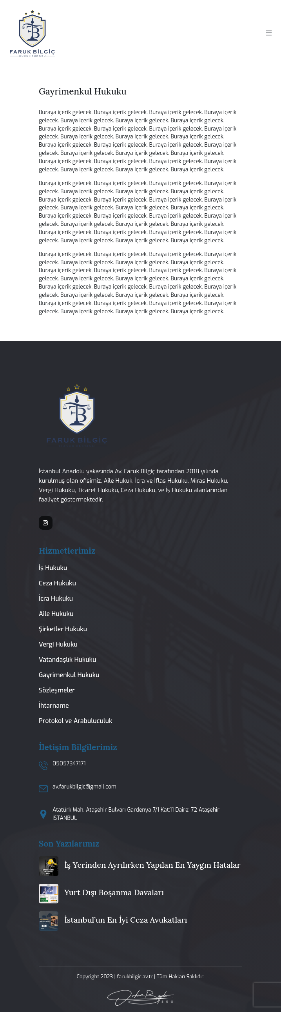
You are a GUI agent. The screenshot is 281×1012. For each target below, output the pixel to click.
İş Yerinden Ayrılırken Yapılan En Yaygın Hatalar (152, 865)
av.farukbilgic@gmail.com (84, 786)
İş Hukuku (53, 568)
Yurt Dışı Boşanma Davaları (114, 892)
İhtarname (54, 705)
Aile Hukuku (56, 614)
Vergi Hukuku (58, 644)
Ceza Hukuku (57, 583)
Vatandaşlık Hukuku (67, 660)
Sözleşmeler (57, 690)
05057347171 (69, 763)
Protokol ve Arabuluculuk (75, 721)
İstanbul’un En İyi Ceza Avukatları (125, 920)
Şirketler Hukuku (63, 629)
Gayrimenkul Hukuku (69, 675)
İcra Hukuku (56, 598)
